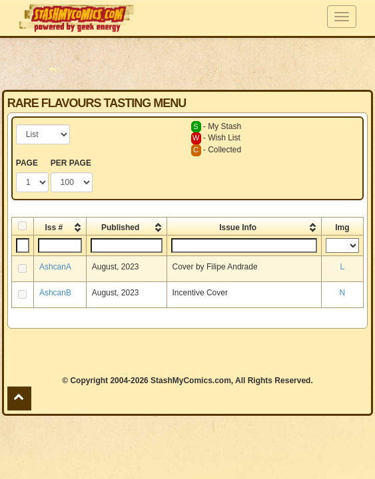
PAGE (27, 163)
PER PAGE (71, 163)
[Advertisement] (187, 63)
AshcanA (55, 266)
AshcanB (55, 292)
